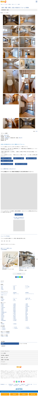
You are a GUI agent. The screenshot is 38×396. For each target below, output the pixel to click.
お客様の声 (3, 346)
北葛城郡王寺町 (3, 312)
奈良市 (2, 306)
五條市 (2, 308)
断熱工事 (20, 137)
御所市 (14, 309)
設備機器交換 (7, 137)
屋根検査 (2, 323)
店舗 (14, 299)
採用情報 (27, 385)
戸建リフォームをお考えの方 (7, 160)
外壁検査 (14, 323)
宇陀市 (2, 309)
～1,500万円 (15, 328)
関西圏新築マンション (4, 384)
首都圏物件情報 (17, 384)
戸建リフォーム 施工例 (6, 158)
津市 (26, 315)
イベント (5, 394)
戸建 (5, 136)
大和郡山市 (3, 307)
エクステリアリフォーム (30, 293)
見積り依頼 (33, 394)
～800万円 (27, 327)
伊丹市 (27, 320)
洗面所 (2, 289)
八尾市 (14, 314)
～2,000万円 (28, 328)
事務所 (2, 300)
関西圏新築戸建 (11, 384)
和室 (2, 286)
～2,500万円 (3, 329)
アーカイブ (3, 361)
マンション (15, 298)
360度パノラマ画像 (4, 336)
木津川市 (14, 319)
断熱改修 (14, 292)
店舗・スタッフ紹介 (4, 357)
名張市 (2, 318)
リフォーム (35, 384)
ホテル (14, 300)
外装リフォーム (16, 293)
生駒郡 (27, 309)
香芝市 (14, 308)
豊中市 (27, 313)
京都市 (27, 318)
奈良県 (5, 135)
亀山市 (14, 315)
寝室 (14, 286)
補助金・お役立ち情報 (5, 359)
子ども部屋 (27, 286)
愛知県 (14, 305)
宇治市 (27, 319)
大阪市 (14, 312)
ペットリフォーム (4, 293)
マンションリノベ (4, 363)
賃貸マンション (22, 385)
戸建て (2, 298)
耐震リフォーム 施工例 (19, 158)
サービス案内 (3, 353)
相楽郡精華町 (3, 320)
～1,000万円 (3, 328)
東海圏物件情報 (23, 384)
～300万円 (3, 327)
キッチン (27, 285)
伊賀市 (14, 318)
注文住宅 (2, 299)
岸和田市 (2, 313)
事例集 (2, 343)
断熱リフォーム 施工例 (31, 158)
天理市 (27, 308)
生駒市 (8, 135)
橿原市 (14, 307)
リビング (14, 285)
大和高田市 (27, 306)
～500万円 (15, 327)
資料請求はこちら (19, 214)
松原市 (14, 313)
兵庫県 (27, 305)
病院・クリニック (29, 299)
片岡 (36, 131)
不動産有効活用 (16, 385)
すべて (2, 282)
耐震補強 (27, 292)
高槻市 (2, 314)
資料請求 (14, 394)
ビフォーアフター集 (23, 343)
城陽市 (2, 319)
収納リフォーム (3, 294)
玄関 (14, 289)
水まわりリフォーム (4, 292)
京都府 (2, 305)
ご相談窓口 (24, 394)
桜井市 (27, 307)
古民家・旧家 (28, 298)
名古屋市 (14, 320)
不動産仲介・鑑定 (29, 384)
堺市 (26, 312)
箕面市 (27, 314)
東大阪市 (2, 315)
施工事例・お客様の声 (5, 355)
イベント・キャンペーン (5, 351)
